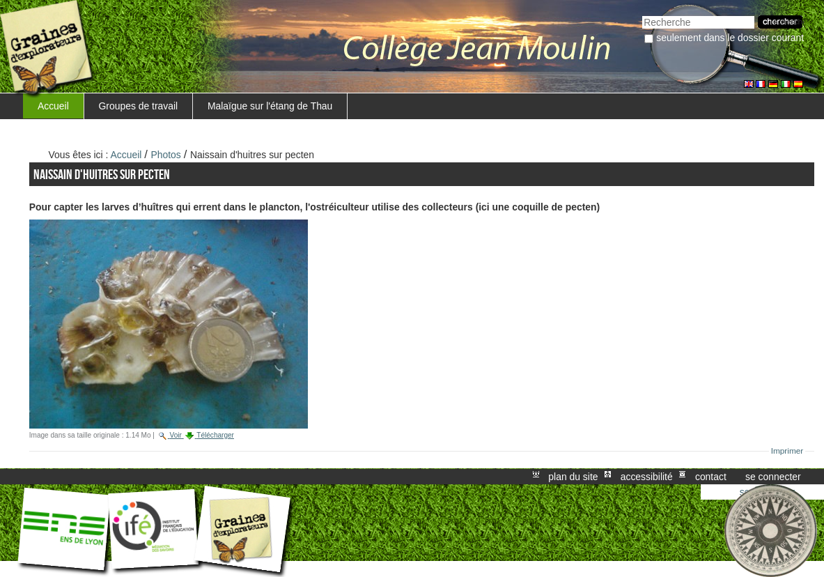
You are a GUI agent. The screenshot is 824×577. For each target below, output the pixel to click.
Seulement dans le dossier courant (730, 37)
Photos (166, 154)
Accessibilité (647, 476)
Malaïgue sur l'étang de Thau (270, 105)
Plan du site (573, 476)
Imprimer (787, 451)
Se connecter (773, 476)
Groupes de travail (138, 105)
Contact (710, 476)
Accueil (53, 105)
